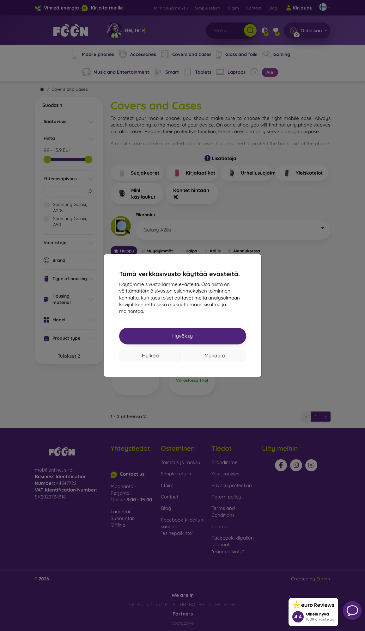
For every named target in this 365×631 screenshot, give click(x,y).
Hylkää (150, 355)
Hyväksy (182, 336)
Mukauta (214, 355)
